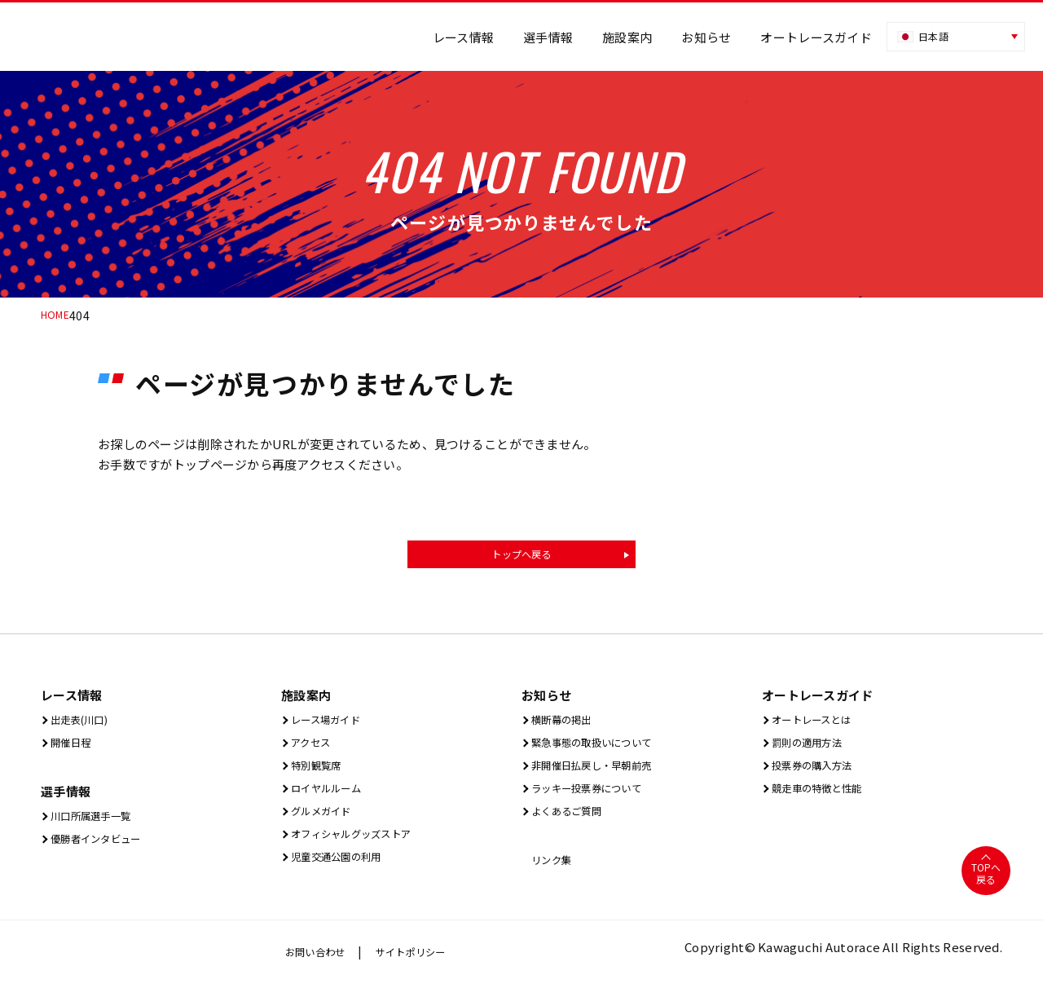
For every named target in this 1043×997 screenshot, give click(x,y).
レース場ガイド (330, 723)
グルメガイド (324, 821)
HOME (57, 315)
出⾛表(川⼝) (83, 723)
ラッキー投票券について (596, 796)
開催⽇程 (72, 748)
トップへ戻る (521, 556)
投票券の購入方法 (818, 772)
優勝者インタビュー (103, 847)
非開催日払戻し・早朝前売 (603, 772)
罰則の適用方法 (811, 748)
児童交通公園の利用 (343, 870)
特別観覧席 (318, 772)
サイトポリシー (426, 965)
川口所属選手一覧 (97, 823)
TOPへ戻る (985, 886)
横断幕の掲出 (565, 723)
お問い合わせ (320, 965)
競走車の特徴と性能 (824, 796)
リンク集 (552, 871)
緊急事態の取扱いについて (603, 748)
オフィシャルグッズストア (362, 845)
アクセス (311, 748)
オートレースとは (818, 723)
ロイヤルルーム (331, 796)
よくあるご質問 (571, 821)
